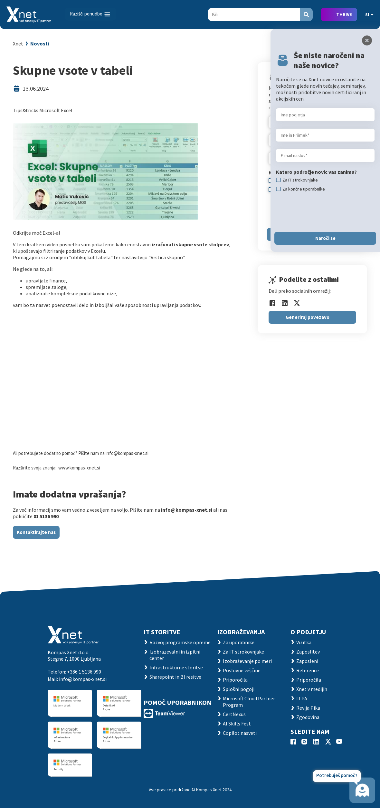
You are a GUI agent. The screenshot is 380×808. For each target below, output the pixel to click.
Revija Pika (308, 708)
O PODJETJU (308, 632)
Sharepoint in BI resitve (175, 677)
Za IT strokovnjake (243, 651)
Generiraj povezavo (307, 317)
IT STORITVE (162, 632)
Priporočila (235, 679)
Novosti (39, 43)
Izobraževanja (241, 632)
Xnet (18, 43)
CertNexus (234, 714)
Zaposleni (307, 661)
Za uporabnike (238, 642)
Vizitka (303, 642)
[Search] (254, 14)
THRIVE (344, 14)
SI (369, 14)
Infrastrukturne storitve (176, 667)
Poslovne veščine (242, 670)
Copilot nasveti (240, 733)
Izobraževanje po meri (247, 661)
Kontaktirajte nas (36, 532)
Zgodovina (307, 717)
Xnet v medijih (311, 689)
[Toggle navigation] (90, 14)
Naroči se (325, 238)
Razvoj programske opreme (180, 642)
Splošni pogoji (238, 689)
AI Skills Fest (237, 723)
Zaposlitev (308, 651)
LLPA (301, 698)
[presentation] (325, 211)
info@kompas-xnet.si (83, 679)
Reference (307, 670)
